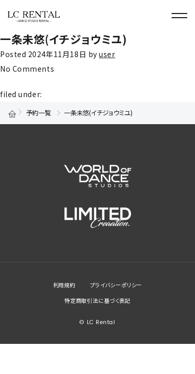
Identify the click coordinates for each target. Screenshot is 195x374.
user (107, 54)
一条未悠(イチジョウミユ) (63, 39)
